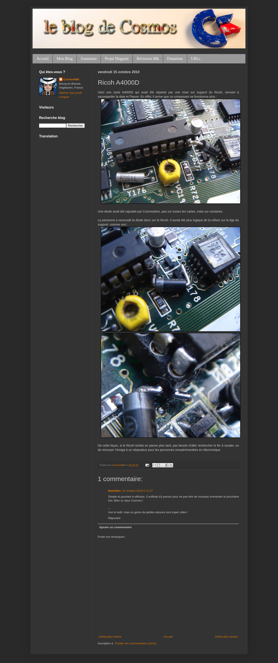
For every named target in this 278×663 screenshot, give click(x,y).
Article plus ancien (226, 636)
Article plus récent (110, 636)
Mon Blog (65, 58)
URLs (195, 58)
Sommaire (89, 58)
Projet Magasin (117, 58)
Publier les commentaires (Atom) (135, 643)
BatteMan (114, 490)
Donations (175, 58)
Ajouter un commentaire (115, 527)
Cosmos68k (71, 79)
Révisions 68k (148, 58)
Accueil (42, 58)
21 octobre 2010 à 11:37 (137, 490)
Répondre (114, 518)
